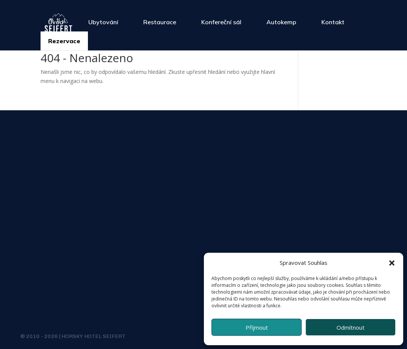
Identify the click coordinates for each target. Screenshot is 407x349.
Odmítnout (351, 327)
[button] (392, 263)
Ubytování (103, 22)
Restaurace (159, 22)
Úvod (55, 22)
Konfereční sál (221, 22)
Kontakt (332, 22)
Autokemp (281, 22)
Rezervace (64, 41)
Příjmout (257, 327)
